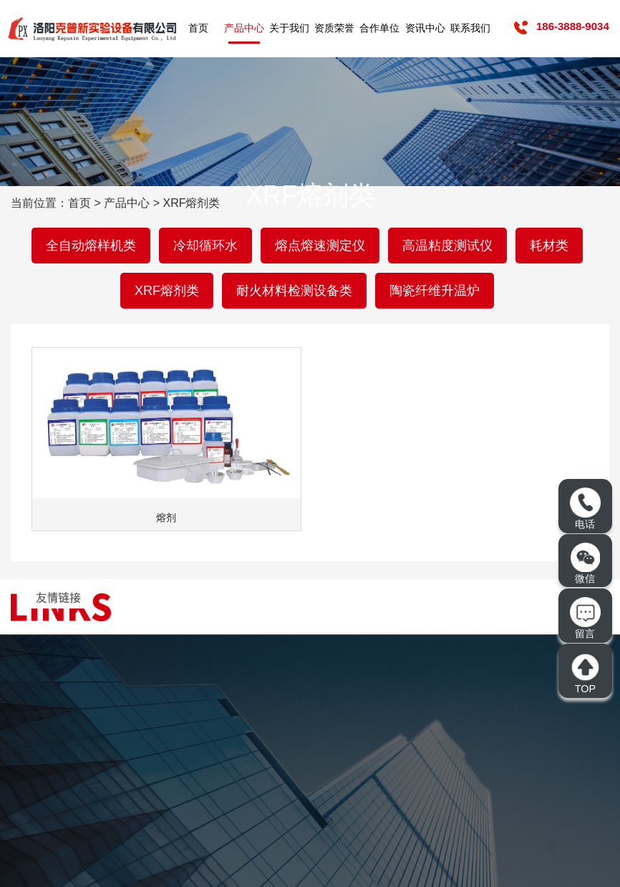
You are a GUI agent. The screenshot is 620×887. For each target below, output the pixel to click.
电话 (585, 509)
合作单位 (379, 28)
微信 (585, 563)
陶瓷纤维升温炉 (434, 290)
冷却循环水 (205, 245)
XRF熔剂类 (167, 290)
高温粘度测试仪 (447, 245)
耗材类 (549, 245)
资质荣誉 (334, 28)
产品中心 (244, 28)
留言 (585, 618)
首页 (198, 28)
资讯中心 (425, 28)
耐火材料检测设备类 (294, 290)
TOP (585, 673)
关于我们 (289, 28)
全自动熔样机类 (91, 245)
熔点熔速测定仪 (320, 245)
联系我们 (470, 28)
